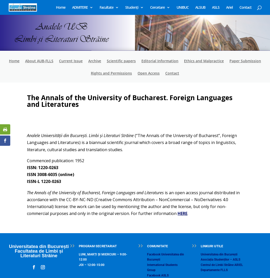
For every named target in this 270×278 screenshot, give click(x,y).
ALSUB (200, 8)
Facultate (106, 8)
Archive (94, 61)
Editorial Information (159, 61)
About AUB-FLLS (39, 61)
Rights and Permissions (111, 73)
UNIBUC (183, 8)
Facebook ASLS (158, 275)
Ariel (229, 8)
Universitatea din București (219, 254)
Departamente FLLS (214, 270)
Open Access (149, 73)
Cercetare (157, 8)
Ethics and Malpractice (204, 61)
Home (60, 8)
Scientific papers (121, 61)
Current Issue (71, 61)
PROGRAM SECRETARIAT (98, 246)
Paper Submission (245, 61)
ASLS (215, 8)
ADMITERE (80, 8)
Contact (245, 8)
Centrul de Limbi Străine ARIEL (222, 265)
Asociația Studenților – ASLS (220, 259)
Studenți (131, 8)
